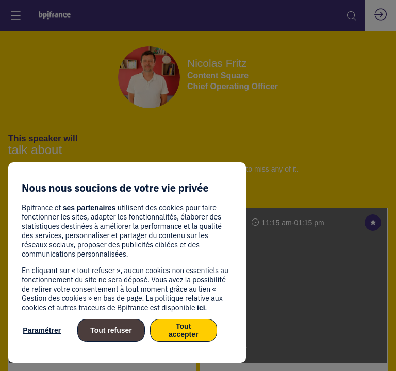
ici (201, 307)
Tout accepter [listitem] (184, 330)
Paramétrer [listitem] (42, 330)
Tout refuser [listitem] (111, 330)
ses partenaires (89, 208)
